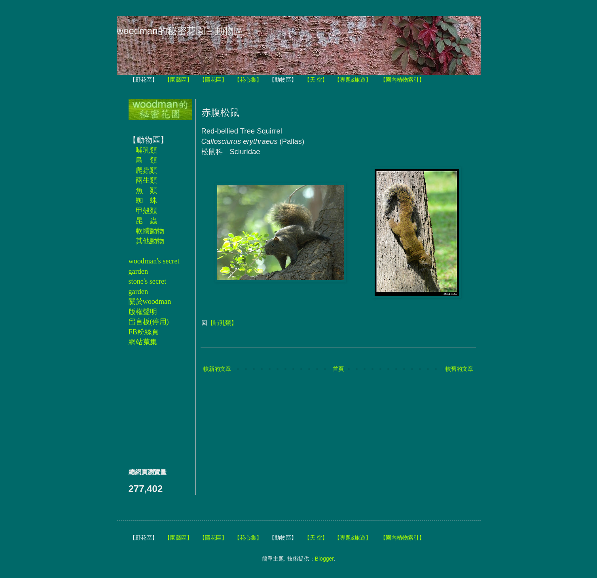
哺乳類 (146, 150)
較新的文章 (217, 369)
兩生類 (146, 180)
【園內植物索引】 (402, 79)
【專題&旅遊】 (352, 79)
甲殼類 (146, 211)
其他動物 (150, 241)
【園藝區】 (178, 79)
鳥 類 (146, 160)
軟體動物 (150, 231)
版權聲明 (143, 312)
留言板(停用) (149, 322)
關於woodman (150, 301)
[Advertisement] (152, 406)
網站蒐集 (143, 342)
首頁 (338, 369)
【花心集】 (248, 79)
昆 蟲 (146, 221)
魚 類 (146, 191)
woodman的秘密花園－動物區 (180, 30)
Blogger (324, 558)
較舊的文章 (459, 369)
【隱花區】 (213, 79)
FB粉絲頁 (144, 332)
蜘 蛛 (146, 200)
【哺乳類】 (222, 322)
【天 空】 (316, 79)
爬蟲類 (146, 170)
